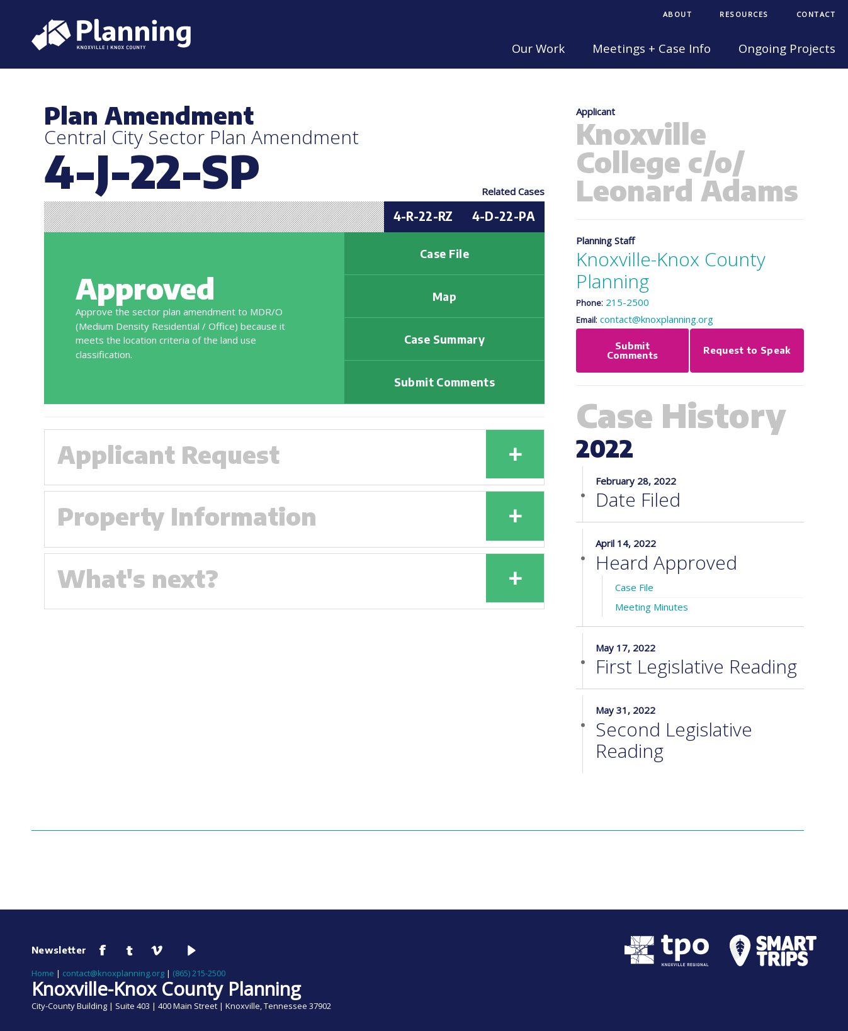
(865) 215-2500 (198, 973)
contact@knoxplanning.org (656, 319)
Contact (816, 14)
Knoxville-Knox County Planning (671, 270)
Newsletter (59, 949)
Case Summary (444, 339)
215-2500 (627, 302)
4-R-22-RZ (423, 216)
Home (42, 973)
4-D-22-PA (503, 216)
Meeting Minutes (651, 606)
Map (444, 296)
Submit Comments (444, 382)
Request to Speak (747, 350)
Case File (444, 254)
